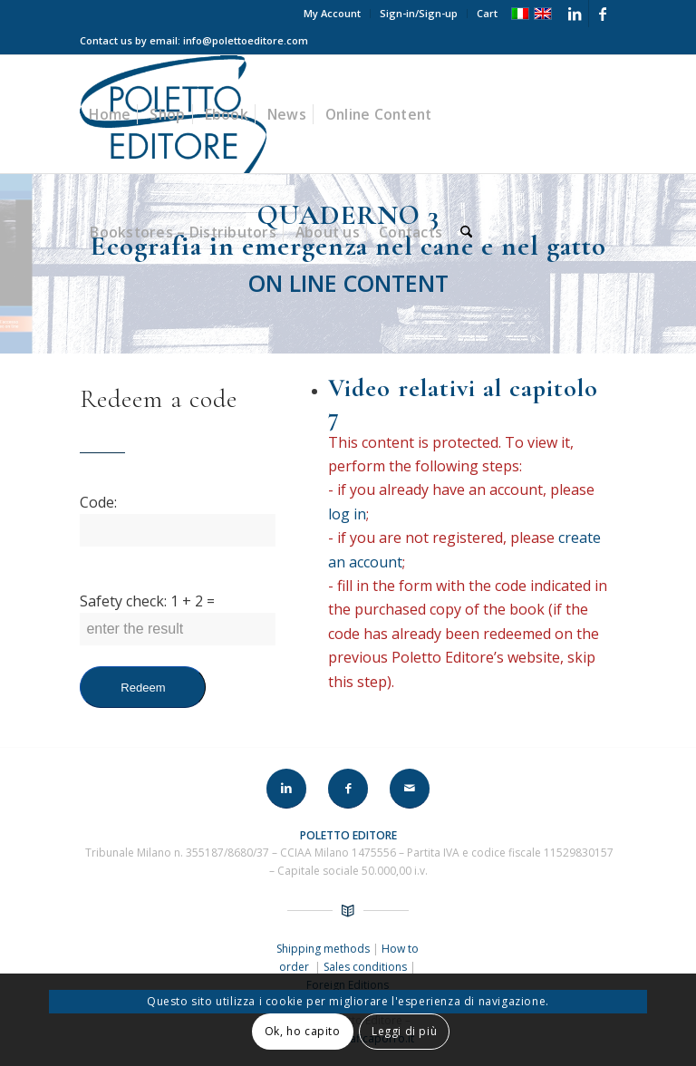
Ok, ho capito (303, 1031)
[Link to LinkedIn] (575, 13)
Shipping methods (324, 948)
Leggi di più (404, 1031)
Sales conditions (365, 966)
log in (349, 514)
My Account (332, 13)
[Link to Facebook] (602, 13)
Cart (487, 13)
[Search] (466, 232)
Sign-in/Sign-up (419, 13)
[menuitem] (333, 13)
